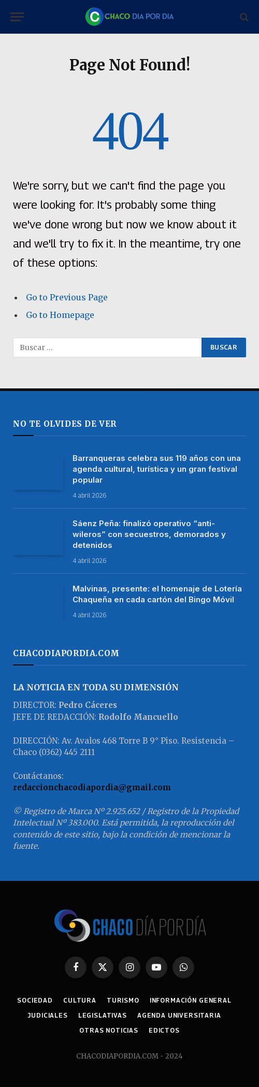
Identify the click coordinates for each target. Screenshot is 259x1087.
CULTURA (79, 1000)
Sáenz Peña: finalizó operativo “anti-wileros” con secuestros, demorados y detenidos (149, 534)
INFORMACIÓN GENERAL (191, 1000)
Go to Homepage (60, 315)
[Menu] (17, 16)
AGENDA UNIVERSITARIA (179, 1015)
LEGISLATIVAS (102, 1015)
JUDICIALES (47, 1015)
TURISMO (123, 1000)
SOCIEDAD (35, 1000)
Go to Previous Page (67, 297)
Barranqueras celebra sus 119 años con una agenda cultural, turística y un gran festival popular (157, 469)
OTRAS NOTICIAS (108, 1030)
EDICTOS (164, 1030)
